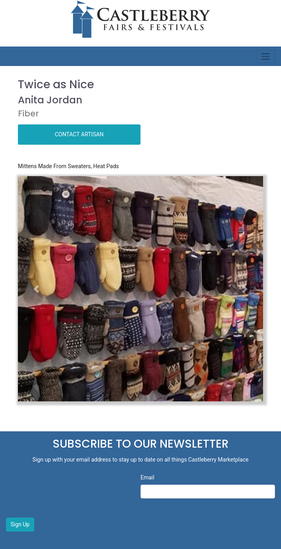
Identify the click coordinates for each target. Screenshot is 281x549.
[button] (36, 289)
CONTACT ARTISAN (79, 134)
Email (147, 477)
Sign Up (20, 524)
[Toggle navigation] (265, 56)
